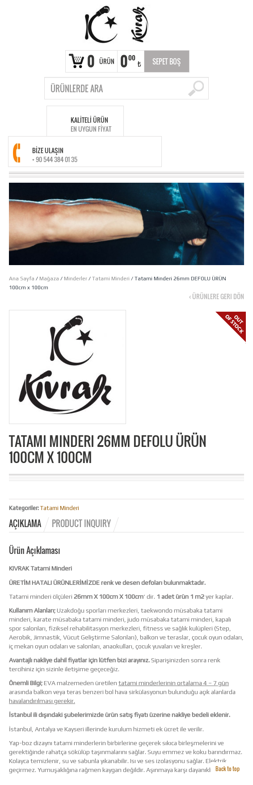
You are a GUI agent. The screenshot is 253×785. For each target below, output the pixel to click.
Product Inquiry (81, 523)
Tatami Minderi (111, 278)
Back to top (227, 768)
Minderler (75, 278)
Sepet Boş (166, 61)
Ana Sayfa (21, 278)
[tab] (30, 523)
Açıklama (25, 523)
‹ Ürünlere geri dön (216, 296)
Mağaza (49, 278)
